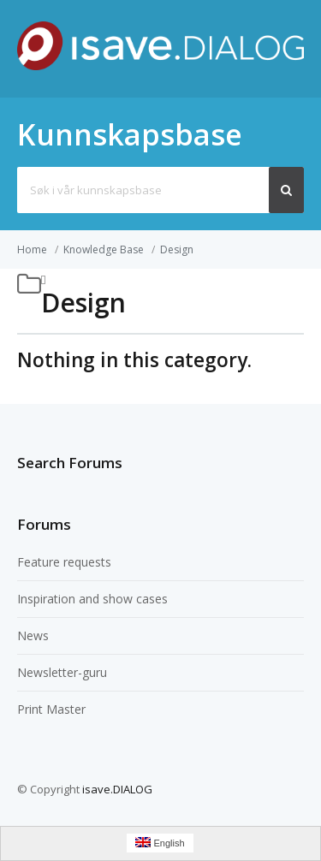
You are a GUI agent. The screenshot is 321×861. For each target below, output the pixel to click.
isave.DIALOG (117, 789)
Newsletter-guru (62, 672)
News (33, 635)
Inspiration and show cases (92, 599)
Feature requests (64, 562)
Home (32, 249)
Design (176, 249)
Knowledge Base (103, 249)
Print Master (51, 709)
